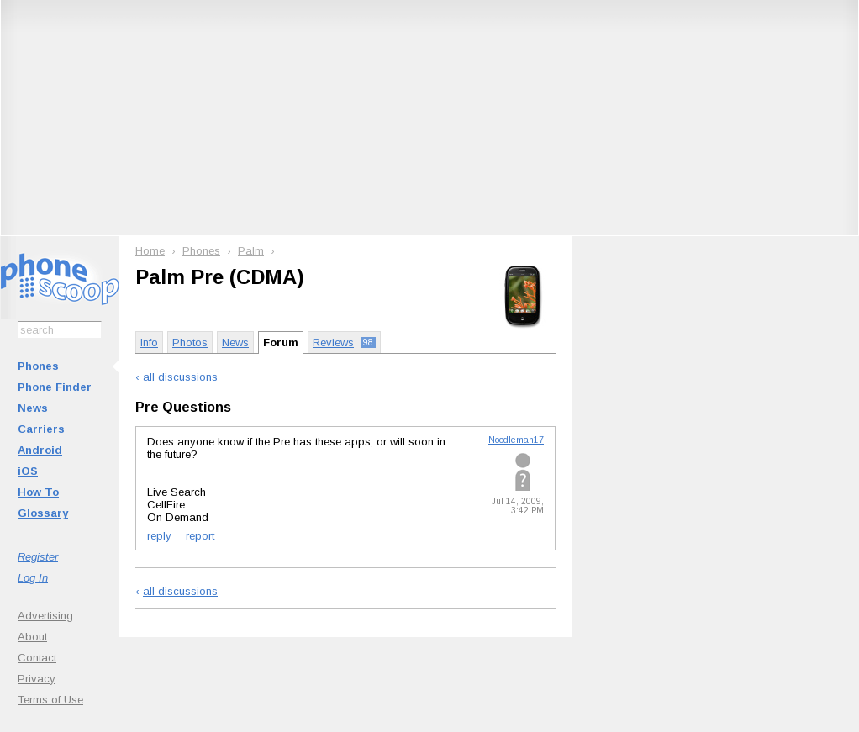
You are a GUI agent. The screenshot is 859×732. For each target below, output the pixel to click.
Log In (33, 577)
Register (38, 556)
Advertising (45, 615)
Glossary (43, 513)
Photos (190, 342)
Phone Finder (55, 387)
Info (149, 342)
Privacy (36, 678)
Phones (38, 366)
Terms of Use (50, 699)
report (200, 535)
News (33, 408)
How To (38, 492)
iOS (28, 471)
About (32, 636)
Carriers (41, 429)
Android (40, 450)
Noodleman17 (516, 440)
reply (159, 535)
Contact (37, 657)
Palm (251, 251)
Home (150, 251)
